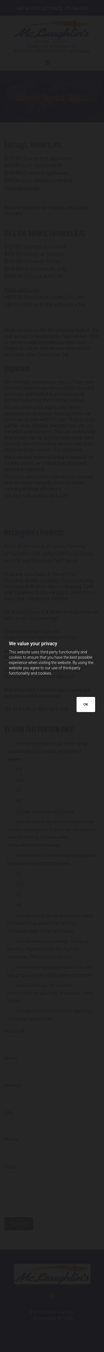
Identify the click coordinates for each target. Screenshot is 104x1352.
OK (85, 704)
